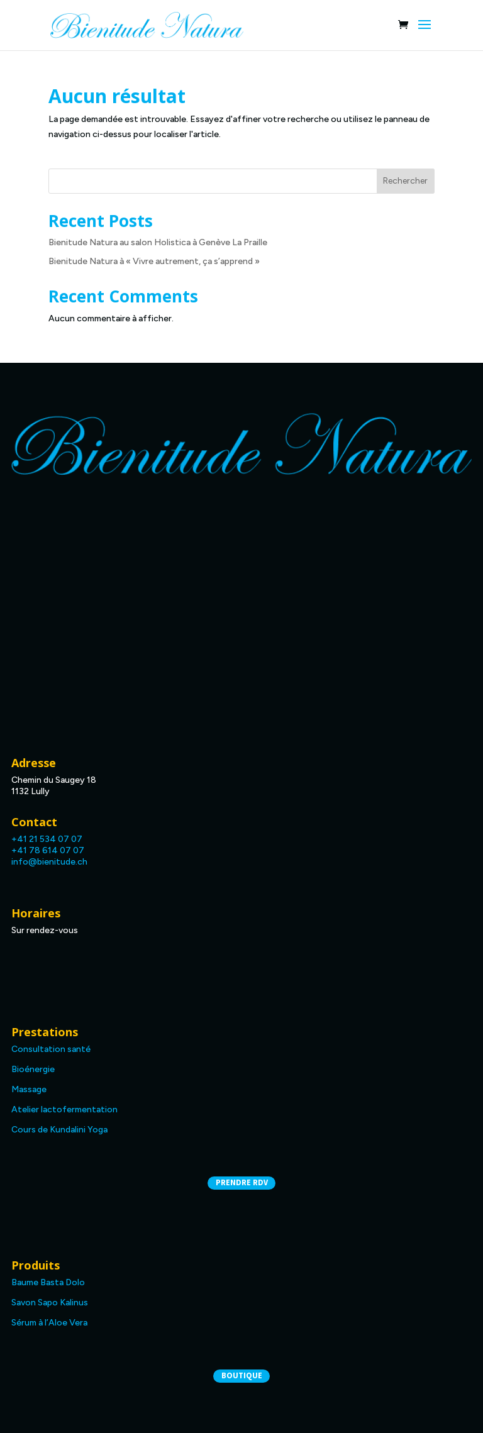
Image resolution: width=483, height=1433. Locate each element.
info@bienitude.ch (49, 861)
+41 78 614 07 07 (47, 850)
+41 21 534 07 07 (46, 839)
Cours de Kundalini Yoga (59, 1129)
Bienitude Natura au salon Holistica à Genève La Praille (157, 242)
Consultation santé (51, 1049)
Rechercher (405, 180)
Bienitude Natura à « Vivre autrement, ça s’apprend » (154, 261)
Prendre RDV (242, 1183)
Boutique (241, 1376)
